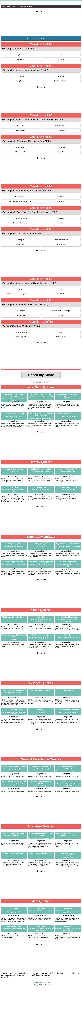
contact (47, 982)
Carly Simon (61, 315)
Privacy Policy (22, 6)
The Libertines (20, 311)
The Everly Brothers (60, 81)
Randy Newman (20, 197)
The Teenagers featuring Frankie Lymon (20, 294)
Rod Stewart (61, 130)
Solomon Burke (20, 315)
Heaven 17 (20, 289)
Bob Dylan (20, 76)
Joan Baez (60, 55)
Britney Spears (61, 337)
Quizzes (9, 6)
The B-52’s (20, 126)
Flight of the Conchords (60, 240)
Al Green (61, 76)
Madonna (61, 201)
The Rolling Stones (60, 126)
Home (3, 6)
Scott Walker (60, 197)
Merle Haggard (21, 337)
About (14, 6)
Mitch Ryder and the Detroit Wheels (21, 201)
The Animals (61, 223)
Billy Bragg (60, 218)
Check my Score (41, 375)
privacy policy (38, 982)
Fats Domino (60, 59)
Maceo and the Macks (20, 223)
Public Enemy (20, 244)
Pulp (60, 332)
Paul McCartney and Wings (61, 311)
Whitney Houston (20, 152)
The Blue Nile (60, 147)
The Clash (60, 294)
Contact (29, 6)
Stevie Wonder (21, 147)
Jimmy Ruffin (20, 59)
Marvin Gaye (60, 244)
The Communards (21, 218)
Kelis (60, 289)
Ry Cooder (20, 55)
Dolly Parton (21, 81)
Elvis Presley (20, 130)
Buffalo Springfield (21, 332)
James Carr (61, 152)
